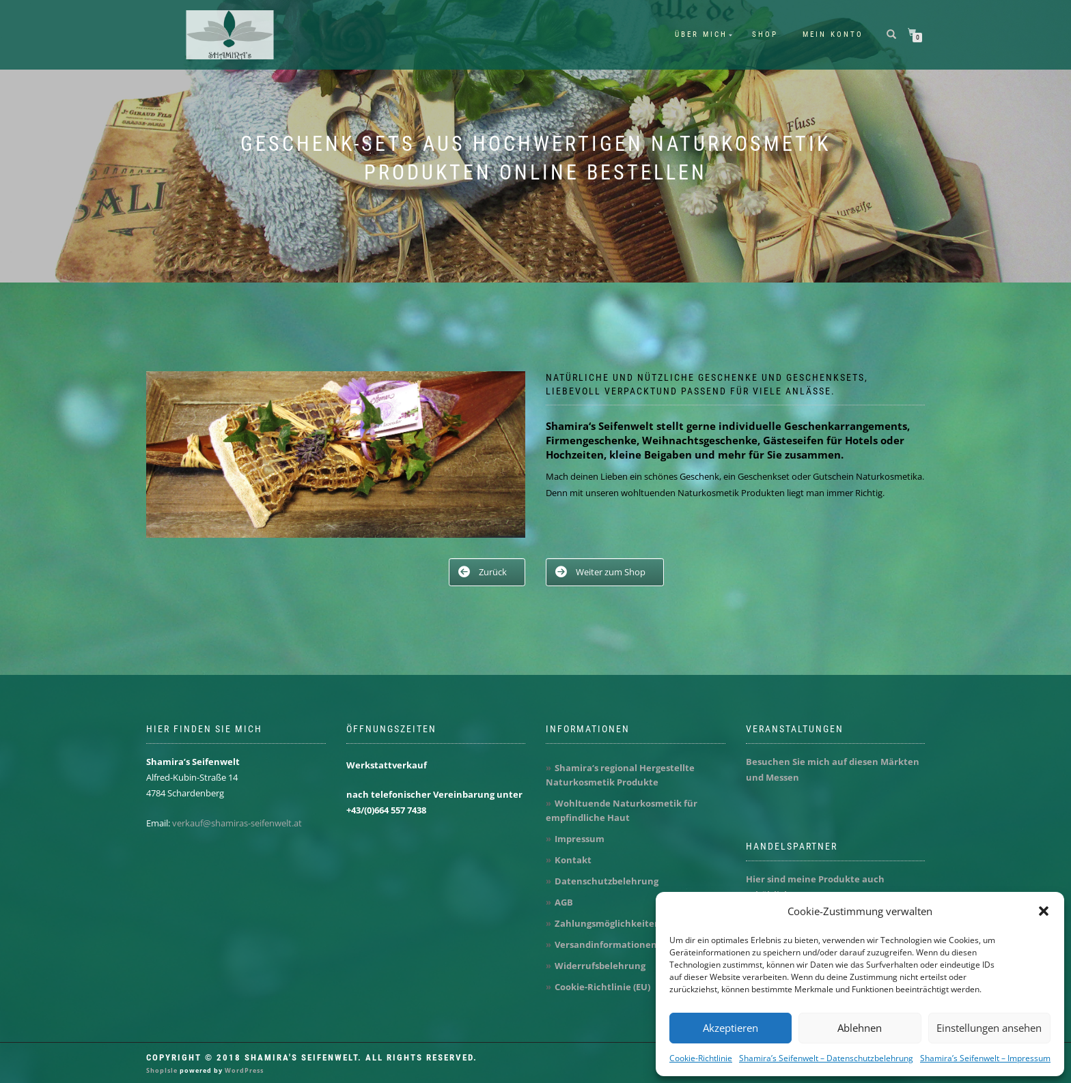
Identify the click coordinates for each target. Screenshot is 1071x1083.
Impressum (579, 839)
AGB (564, 902)
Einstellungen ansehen (989, 1028)
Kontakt (573, 860)
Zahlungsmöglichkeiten (607, 923)
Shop (765, 34)
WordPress (243, 1070)
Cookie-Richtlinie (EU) (602, 987)
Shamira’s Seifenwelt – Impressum (985, 1058)
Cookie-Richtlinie (700, 1058)
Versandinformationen (606, 944)
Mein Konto (833, 34)
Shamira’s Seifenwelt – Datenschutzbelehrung (826, 1058)
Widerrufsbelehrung (600, 965)
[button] (1044, 911)
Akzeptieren (730, 1028)
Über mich (701, 34)
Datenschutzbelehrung (606, 881)
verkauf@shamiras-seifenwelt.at (237, 823)
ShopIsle (163, 1070)
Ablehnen (859, 1028)
